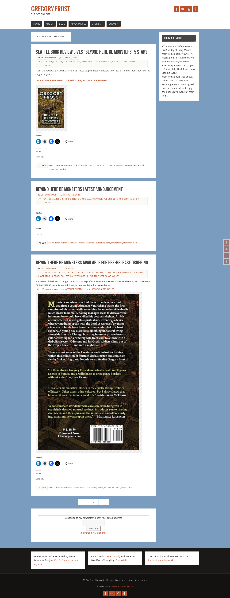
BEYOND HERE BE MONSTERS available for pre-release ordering (92, 263)
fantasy (57, 61)
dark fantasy (45, 61)
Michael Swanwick (124, 165)
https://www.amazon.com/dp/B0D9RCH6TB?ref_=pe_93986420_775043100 (75, 289)
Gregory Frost (50, 9)
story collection (130, 242)
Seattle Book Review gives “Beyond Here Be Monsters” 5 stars (91, 52)
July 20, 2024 (66, 268)
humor (112, 165)
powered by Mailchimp (93, 532)
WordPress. (127, 586)
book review (78, 165)
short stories (120, 61)
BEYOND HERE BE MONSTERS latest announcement (79, 189)
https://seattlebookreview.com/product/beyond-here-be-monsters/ (71, 80)
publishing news (103, 242)
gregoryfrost (48, 57)
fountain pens (56, 199)
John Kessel (73, 242)
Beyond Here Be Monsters (60, 165)
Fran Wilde (121, 560)
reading (138, 272)
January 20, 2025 (68, 57)
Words (115, 276)
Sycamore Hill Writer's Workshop (92, 276)
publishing (105, 61)
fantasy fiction (72, 61)
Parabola (114, 586)
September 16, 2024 (70, 194)
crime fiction (58, 272)
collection (44, 272)
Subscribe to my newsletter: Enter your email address (93, 517)
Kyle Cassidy (113, 556)
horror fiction (90, 61)
